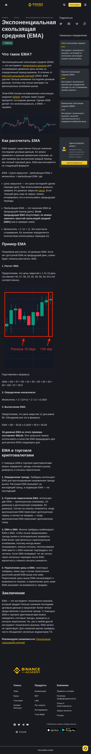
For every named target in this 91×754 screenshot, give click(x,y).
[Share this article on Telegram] (76, 23)
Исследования (41, 710)
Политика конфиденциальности (66, 697)
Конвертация (40, 691)
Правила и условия (65, 691)
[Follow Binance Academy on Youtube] (27, 724)
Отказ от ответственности (64, 704)
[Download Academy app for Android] (68, 730)
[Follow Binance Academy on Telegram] (23, 725)
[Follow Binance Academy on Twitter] (19, 725)
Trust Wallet (40, 714)
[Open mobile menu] (85, 5)
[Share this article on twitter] (60, 23)
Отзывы (60, 715)
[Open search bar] (63, 5)
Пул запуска (40, 705)
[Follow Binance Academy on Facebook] (15, 724)
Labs (37, 701)
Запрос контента (64, 711)
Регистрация (75, 5)
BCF (37, 696)
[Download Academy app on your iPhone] (53, 730)
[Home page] (35, 5)
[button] (85, 4)
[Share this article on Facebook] (68, 23)
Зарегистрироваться (74, 163)
